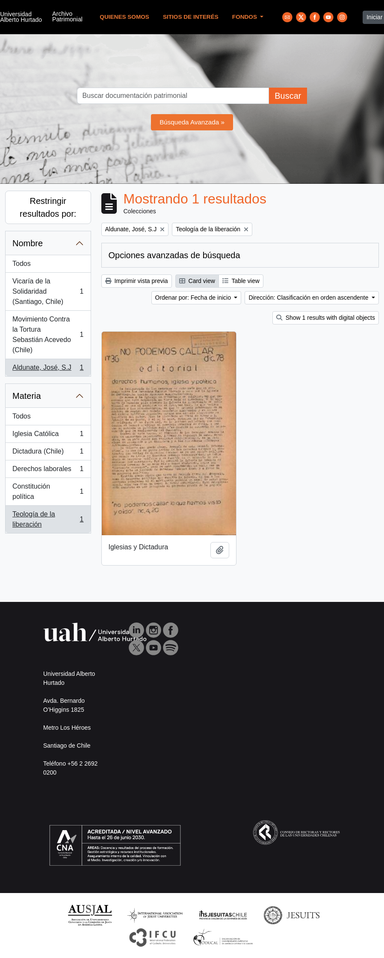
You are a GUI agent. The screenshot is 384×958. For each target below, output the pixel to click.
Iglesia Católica (48, 435)
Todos (21, 263)
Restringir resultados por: (48, 207)
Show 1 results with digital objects (325, 317)
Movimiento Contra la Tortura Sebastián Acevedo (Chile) (48, 334)
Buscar (288, 95)
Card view (197, 280)
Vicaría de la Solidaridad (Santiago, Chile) (48, 291)
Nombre (27, 243)
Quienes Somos (124, 17)
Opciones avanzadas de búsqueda (174, 255)
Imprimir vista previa (136, 280)
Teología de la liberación (48, 519)
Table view (241, 280)
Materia (26, 396)
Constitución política (48, 491)
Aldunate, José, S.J (48, 369)
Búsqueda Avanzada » (192, 122)
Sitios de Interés (191, 17)
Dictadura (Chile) (48, 453)
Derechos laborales (48, 471)
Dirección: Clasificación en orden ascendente (309, 297)
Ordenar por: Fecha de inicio (194, 297)
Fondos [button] (245, 17)
